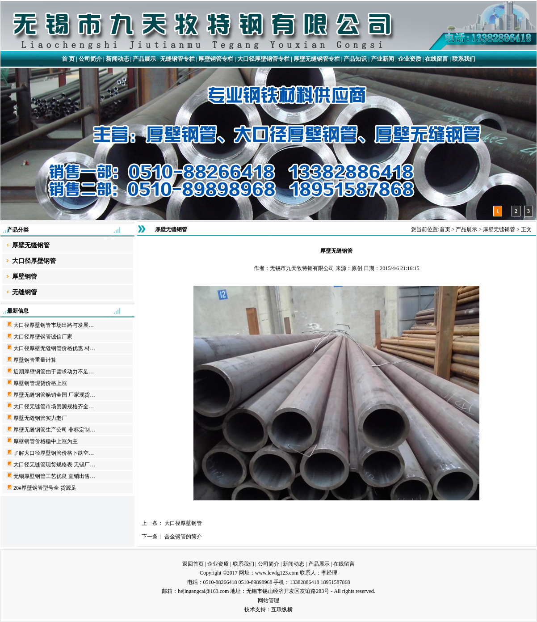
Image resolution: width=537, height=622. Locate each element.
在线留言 (436, 58)
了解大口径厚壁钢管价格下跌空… (53, 453)
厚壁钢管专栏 (215, 58)
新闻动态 (117, 58)
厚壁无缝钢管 (31, 245)
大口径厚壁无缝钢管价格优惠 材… (54, 348)
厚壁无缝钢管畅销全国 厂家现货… (54, 395)
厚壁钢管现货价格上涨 (40, 383)
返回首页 (193, 564)
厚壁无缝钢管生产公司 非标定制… (54, 430)
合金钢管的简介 (183, 536)
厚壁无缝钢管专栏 (317, 58)
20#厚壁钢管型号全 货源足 (44, 488)
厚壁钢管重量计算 (34, 360)
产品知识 (355, 58)
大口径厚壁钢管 (34, 261)
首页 (445, 229)
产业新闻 (382, 58)
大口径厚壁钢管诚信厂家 (42, 337)
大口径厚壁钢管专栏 (263, 58)
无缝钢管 (24, 292)
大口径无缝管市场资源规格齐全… (53, 406)
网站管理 (268, 600)
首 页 (68, 58)
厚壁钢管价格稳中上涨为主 (45, 441)
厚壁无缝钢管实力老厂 (40, 418)
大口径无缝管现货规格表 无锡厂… (54, 464)
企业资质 (409, 58)
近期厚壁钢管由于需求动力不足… (53, 371)
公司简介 (90, 58)
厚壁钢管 (24, 276)
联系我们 (463, 58)
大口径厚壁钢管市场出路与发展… (53, 325)
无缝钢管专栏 (177, 58)
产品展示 (144, 58)
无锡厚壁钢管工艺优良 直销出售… (54, 476)
